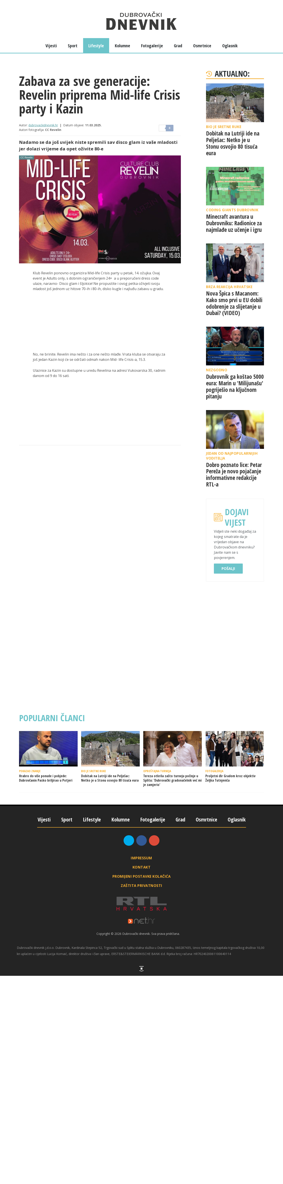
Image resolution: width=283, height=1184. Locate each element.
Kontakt (142, 867)
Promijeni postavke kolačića (141, 876)
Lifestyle (96, 46)
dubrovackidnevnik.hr (43, 125)
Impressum (141, 858)
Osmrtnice (202, 46)
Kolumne (122, 46)
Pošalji (228, 568)
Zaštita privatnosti (141, 885)
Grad (178, 46)
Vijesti (51, 46)
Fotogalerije (152, 46)
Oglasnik (230, 46)
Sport (72, 46)
